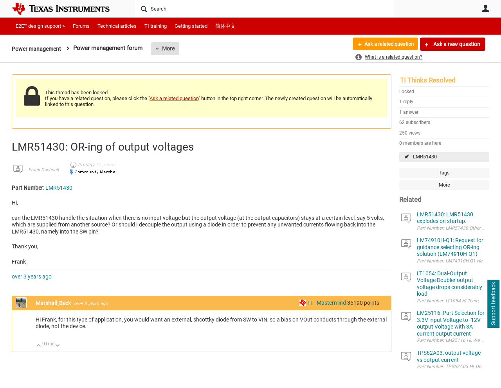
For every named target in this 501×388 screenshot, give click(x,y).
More (171, 48)
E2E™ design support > (40, 26)
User (485, 8)
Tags (444, 173)
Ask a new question (456, 44)
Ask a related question (386, 44)
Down (57, 346)
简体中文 (225, 26)
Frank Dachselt (43, 169)
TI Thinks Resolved (428, 80)
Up (39, 346)
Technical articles (117, 26)
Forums (81, 26)
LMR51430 (425, 157)
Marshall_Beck (54, 303)
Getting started (191, 26)
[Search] (264, 8)
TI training (155, 26)
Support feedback (493, 303)
